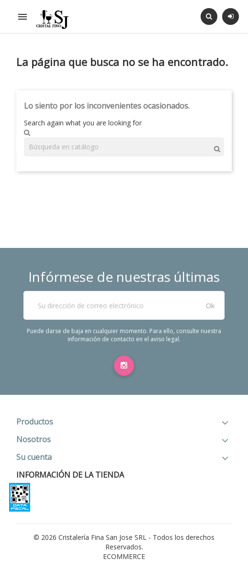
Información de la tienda (70, 474)
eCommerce (124, 556)
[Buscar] (124, 146)
